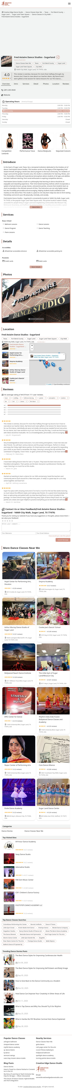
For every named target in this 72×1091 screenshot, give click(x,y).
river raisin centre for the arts (13, 941)
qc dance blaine (9, 1050)
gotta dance (40, 1044)
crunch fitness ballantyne (45, 1050)
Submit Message (63, 540)
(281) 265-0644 (9, 90)
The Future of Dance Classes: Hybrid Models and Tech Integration (19, 1080)
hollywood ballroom (43, 1053)
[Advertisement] (37, 37)
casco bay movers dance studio (14, 1058)
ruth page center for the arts (54, 934)
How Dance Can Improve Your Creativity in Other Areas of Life (37, 998)
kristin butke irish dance (26, 928)
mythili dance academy (12, 1047)
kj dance (6, 1053)
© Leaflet (48, 384)
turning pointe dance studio (45, 1058)
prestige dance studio (35, 941)
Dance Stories (7, 831)
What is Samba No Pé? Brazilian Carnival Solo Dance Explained (37, 1023)
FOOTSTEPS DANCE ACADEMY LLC (37, 909)
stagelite (42, 938)
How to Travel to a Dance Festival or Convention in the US (19, 1070)
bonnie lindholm (36, 924)
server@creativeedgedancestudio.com (49, 1077)
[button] (46, 363)
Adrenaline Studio (37, 871)
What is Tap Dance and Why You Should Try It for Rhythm (37, 1010)
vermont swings (9, 1055)
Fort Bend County (57, 12)
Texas (46, 12)
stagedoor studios (9, 931)
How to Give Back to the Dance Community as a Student (37, 985)
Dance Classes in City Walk (41, 14)
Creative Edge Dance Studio (13, 12)
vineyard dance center (11, 1044)
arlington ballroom (10, 1042)
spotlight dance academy (45, 1055)
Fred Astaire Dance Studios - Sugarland (15, 17)
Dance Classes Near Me (34, 12)
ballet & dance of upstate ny (12, 944)
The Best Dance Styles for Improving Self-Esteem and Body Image (37, 972)
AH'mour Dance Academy (37, 846)
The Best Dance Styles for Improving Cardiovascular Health (37, 959)
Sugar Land (6, 14)
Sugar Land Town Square (21, 14)
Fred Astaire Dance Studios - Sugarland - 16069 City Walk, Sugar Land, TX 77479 (46, 356)
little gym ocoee (8, 928)
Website (7, 95)
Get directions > (41, 342)
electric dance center (10, 938)
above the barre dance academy (56, 931)
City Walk (39, 67)
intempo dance (43, 928)
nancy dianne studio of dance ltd (30, 931)
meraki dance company (60, 928)
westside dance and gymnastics (30, 934)
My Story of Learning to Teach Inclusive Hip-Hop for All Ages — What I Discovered (19, 1075)
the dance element (9, 934)
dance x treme (50, 924)
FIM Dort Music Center (37, 884)
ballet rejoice (50, 941)
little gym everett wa (28, 938)
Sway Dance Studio (37, 858)
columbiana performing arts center (15, 924)
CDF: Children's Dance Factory (37, 897)
